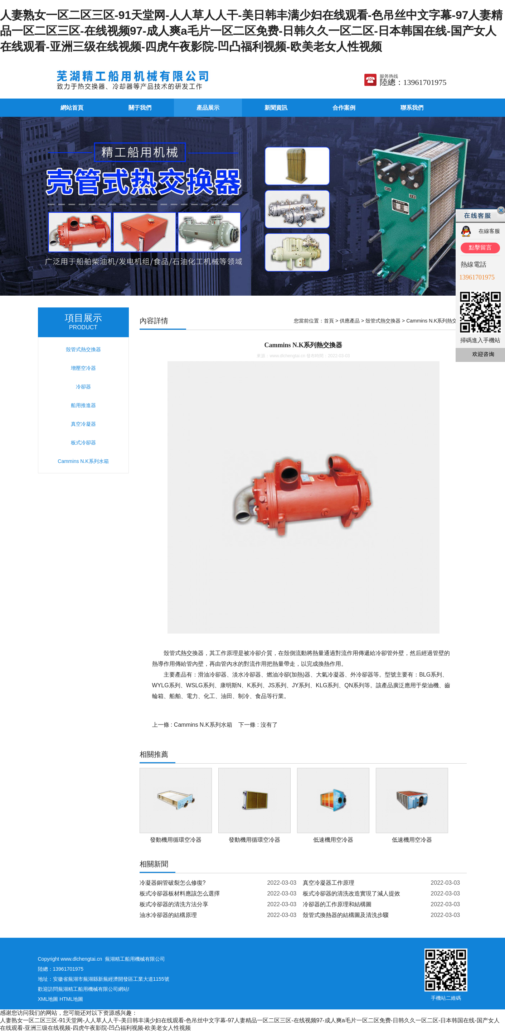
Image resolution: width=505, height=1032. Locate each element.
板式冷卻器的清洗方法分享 (174, 904)
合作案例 (343, 108)
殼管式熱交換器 (382, 321)
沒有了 (269, 725)
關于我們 (139, 108)
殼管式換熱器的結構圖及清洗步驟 (346, 915)
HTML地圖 (71, 999)
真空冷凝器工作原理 (328, 883)
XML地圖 (48, 999)
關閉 (501, 210)
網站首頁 (71, 108)
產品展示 (207, 108)
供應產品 (350, 321)
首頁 (329, 321)
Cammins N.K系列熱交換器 (436, 321)
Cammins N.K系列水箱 (203, 725)
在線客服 (489, 231)
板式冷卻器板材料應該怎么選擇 (180, 893)
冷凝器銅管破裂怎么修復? (173, 883)
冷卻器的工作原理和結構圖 (337, 904)
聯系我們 (411, 108)
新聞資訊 (275, 108)
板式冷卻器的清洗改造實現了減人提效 (351, 893)
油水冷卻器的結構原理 (168, 915)
